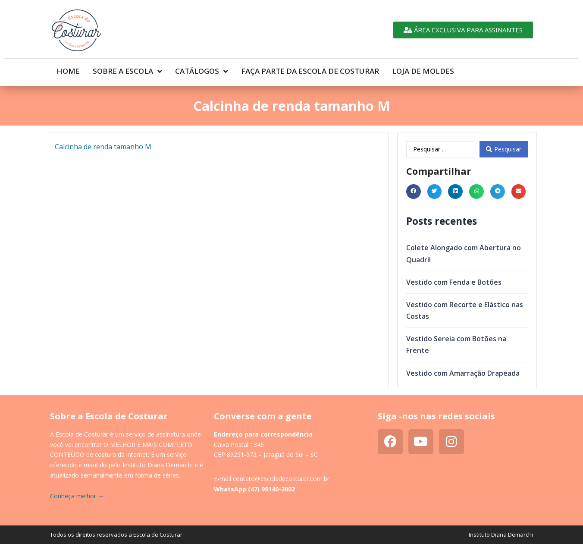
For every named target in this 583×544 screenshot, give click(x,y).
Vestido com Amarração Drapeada (463, 373)
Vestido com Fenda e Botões (454, 282)
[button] (413, 191)
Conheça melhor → (77, 496)
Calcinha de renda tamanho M (103, 146)
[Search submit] (504, 149)
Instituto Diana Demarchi (501, 534)
